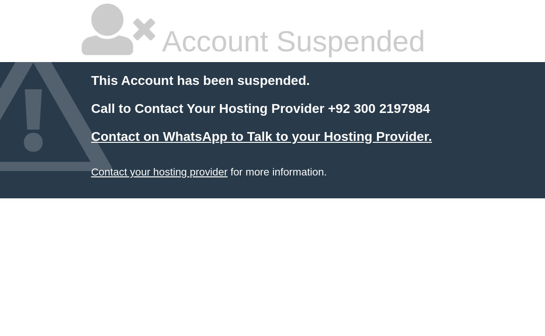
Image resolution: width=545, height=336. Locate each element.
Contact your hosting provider (159, 172)
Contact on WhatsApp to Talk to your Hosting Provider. (261, 136)
